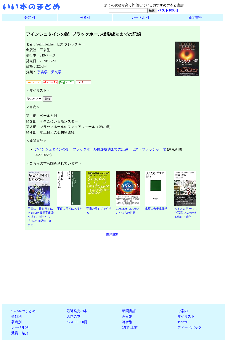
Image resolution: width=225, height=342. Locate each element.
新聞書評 (195, 17)
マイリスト (186, 316)
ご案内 (182, 311)
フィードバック (189, 327)
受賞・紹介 (20, 333)
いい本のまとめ (23, 311)
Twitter (182, 322)
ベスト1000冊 (168, 10)
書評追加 (112, 234)
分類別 (29, 17)
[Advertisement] (112, 270)
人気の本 (73, 316)
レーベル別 (140, 17)
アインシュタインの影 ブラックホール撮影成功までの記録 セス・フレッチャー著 (100, 149)
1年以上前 (130, 327)
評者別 (127, 316)
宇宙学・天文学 (49, 72)
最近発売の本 (77, 311)
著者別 (85, 17)
